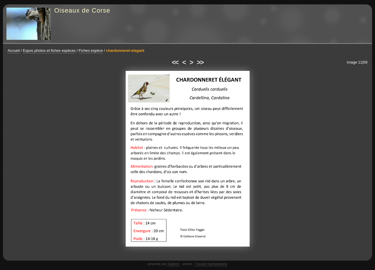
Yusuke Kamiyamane (211, 264)
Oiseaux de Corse (82, 10)
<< (175, 62)
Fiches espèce (91, 50)
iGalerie (173, 264)
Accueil (14, 50)
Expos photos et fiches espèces (49, 50)
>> (200, 62)
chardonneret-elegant (125, 50)
